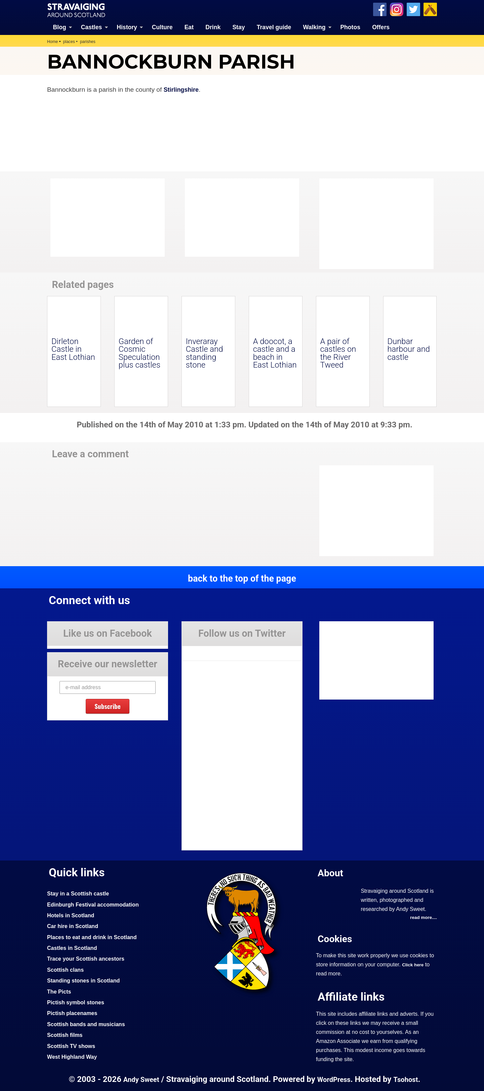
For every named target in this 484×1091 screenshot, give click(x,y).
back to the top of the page (242, 578)
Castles (91, 27)
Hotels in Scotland (72, 915)
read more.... (422, 917)
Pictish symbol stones (77, 1002)
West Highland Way (73, 1056)
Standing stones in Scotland (86, 980)
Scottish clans (66, 969)
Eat (189, 27)
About (331, 872)
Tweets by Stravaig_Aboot (212, 650)
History (127, 27)
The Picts (60, 991)
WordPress (334, 1079)
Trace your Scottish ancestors (88, 958)
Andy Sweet (139, 1079)
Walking (314, 27)
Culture (162, 27)
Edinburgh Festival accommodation (96, 903)
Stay (238, 27)
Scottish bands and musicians (89, 1023)
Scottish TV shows (73, 1045)
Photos (350, 27)
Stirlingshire (182, 89)
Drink (212, 27)
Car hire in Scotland (74, 925)
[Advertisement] (373, 223)
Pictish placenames (74, 1012)
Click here (413, 964)
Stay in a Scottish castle (80, 893)
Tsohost (408, 1079)
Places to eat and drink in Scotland (95, 936)
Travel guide (274, 27)
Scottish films (66, 1034)
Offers (381, 27)
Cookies (336, 938)
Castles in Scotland (73, 947)
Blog (59, 27)
